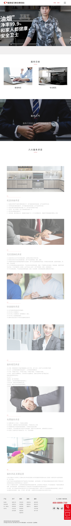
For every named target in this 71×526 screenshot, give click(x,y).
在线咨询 (67, 518)
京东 (58, 2)
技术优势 (14, 510)
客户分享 (36, 510)
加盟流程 (21, 510)
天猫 (54, 2)
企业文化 (14, 508)
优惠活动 (29, 502)
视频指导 (36, 506)
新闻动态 (29, 504)
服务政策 (36, 502)
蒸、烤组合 (6, 506)
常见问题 (36, 508)
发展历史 (14, 504)
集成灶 (5, 502)
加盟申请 (21, 512)
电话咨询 (67, 510)
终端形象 (21, 504)
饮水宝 (5, 508)
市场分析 (21, 502)
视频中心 (29, 506)
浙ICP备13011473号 (17, 522)
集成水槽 (6, 504)
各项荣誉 (21, 508)
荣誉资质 (14, 506)
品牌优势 (21, 506)
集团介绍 (14, 502)
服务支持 (36, 504)
